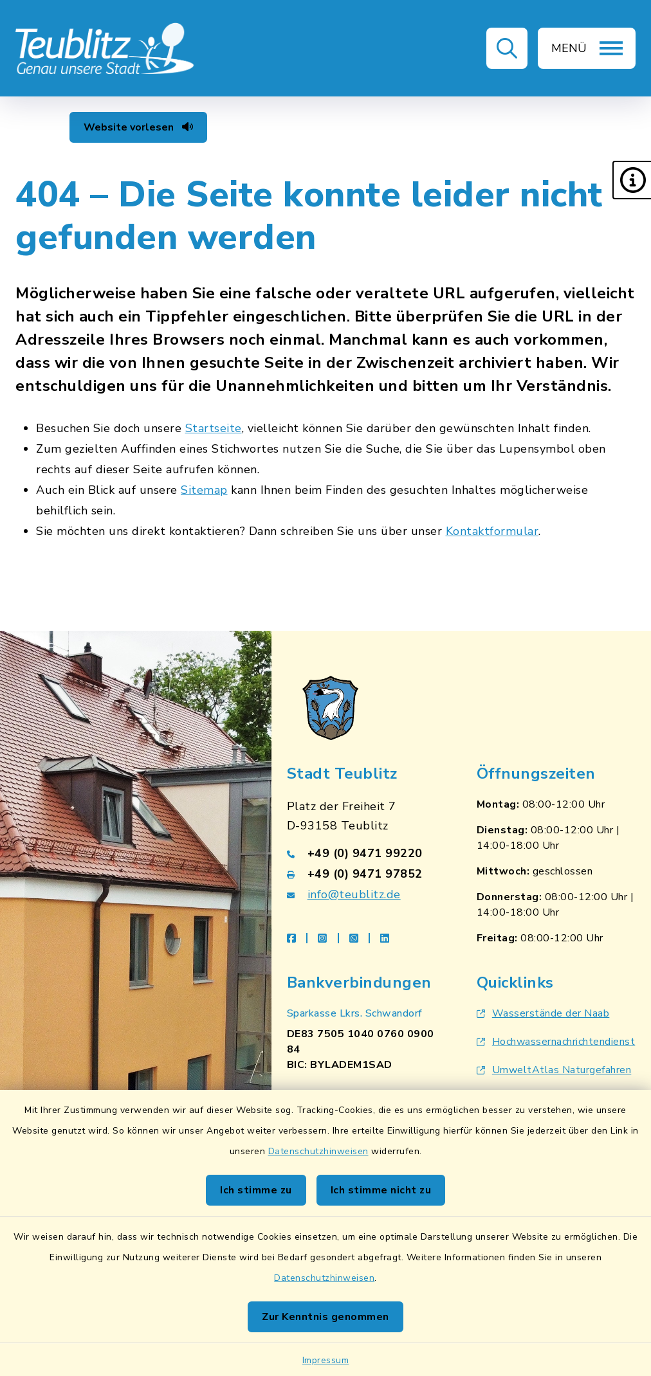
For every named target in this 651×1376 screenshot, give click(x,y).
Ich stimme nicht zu (381, 1190)
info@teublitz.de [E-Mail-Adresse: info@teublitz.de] (354, 894)
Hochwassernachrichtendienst (556, 1042)
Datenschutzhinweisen (318, 1151)
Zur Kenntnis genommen (325, 1317)
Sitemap (204, 490)
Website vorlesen (138, 127)
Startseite (213, 428)
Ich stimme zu (256, 1190)
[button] (631, 180)
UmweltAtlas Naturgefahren (554, 1070)
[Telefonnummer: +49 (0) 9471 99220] (366, 853)
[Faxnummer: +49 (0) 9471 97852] (366, 874)
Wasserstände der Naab (543, 1013)
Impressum (325, 1360)
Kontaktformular (492, 531)
